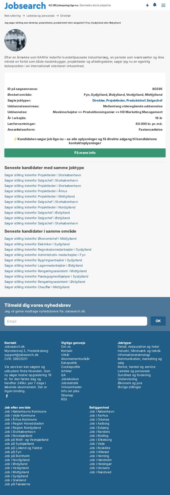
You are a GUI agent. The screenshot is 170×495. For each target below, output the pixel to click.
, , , (127, 100)
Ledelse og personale (41, 15)
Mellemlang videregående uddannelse (132, 106)
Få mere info (85, 152)
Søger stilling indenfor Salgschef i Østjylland (37, 212)
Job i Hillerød (99, 452)
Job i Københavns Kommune (25, 411)
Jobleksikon (70, 379)
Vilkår (65, 355)
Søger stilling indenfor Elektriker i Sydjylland (37, 244)
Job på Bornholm (17, 456)
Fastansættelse (150, 129)
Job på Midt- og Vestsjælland (26, 439)
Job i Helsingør (100, 464)
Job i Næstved (100, 472)
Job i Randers (99, 431)
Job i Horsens (99, 468)
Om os (66, 346)
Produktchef (135, 100)
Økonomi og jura (130, 383)
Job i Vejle (97, 443)
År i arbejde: (17, 118)
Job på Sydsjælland (19, 443)
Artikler (66, 371)
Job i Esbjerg (99, 427)
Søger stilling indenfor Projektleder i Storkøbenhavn (42, 175)
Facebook (6, 396)
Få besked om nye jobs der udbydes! (147, 5)
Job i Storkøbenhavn (19, 431)
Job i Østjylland (15, 464)
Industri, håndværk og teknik (139, 351)
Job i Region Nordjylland (22, 427)
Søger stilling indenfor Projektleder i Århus (35, 191)
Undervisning (127, 379)
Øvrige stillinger (129, 387)
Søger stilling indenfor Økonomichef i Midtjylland (40, 238)
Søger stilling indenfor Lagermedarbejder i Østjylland (43, 265)
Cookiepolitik (70, 367)
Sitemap (67, 395)
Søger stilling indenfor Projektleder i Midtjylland (39, 196)
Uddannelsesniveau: (23, 106)
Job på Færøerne (17, 484)
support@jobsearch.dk (21, 355)
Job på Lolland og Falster (23, 448)
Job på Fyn (12, 452)
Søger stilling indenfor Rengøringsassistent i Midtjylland (45, 271)
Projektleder (115, 100)
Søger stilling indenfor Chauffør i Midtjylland (37, 287)
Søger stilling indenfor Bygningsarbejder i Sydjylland (43, 260)
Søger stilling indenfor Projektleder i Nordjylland (39, 207)
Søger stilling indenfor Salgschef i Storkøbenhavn (41, 180)
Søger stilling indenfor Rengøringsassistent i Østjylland (44, 281)
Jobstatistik (69, 383)
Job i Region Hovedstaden (24, 423)
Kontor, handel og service (136, 367)
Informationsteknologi (134, 355)
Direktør (65, 15)
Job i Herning (99, 456)
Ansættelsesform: (21, 129)
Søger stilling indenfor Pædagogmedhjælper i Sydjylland (46, 276)
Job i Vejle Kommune (19, 415)
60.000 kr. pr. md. (149, 124)
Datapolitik (69, 363)
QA (63, 375)
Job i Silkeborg (100, 439)
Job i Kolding (99, 435)
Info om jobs (70, 391)
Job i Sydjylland (16, 476)
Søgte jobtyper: (19, 100)
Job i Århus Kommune (20, 419)
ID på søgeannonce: (23, 89)
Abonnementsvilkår (75, 359)
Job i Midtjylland (16, 472)
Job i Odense (99, 419)
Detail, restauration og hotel (138, 346)
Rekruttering (12, 15)
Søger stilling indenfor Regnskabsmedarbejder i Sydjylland (47, 249)
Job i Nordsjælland (18, 435)
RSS (64, 399)
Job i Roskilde (99, 448)
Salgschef (154, 100)
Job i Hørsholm (100, 460)
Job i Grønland (15, 480)
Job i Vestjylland (16, 468)
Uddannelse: (17, 112)
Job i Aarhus (98, 415)
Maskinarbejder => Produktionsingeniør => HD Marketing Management (107, 112)
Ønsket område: (20, 94)
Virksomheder (71, 387)
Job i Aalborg (99, 423)
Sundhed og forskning (134, 375)
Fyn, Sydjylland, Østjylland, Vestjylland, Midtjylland (123, 94)
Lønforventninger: (22, 124)
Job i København (101, 411)
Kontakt (66, 351)
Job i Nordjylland (17, 460)
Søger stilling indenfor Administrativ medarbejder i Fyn (44, 255)
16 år (158, 118)
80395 (157, 89)
